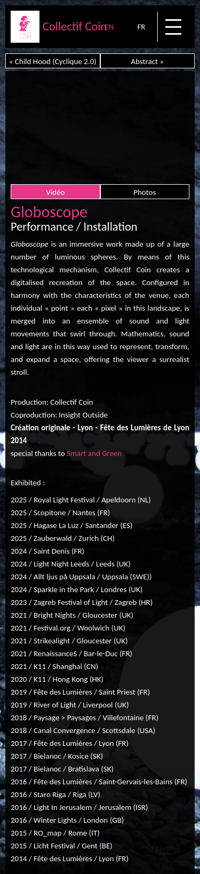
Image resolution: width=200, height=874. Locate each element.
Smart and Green (94, 453)
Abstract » (147, 61)
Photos (144, 192)
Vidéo (55, 192)
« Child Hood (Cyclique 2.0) (53, 61)
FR (141, 27)
